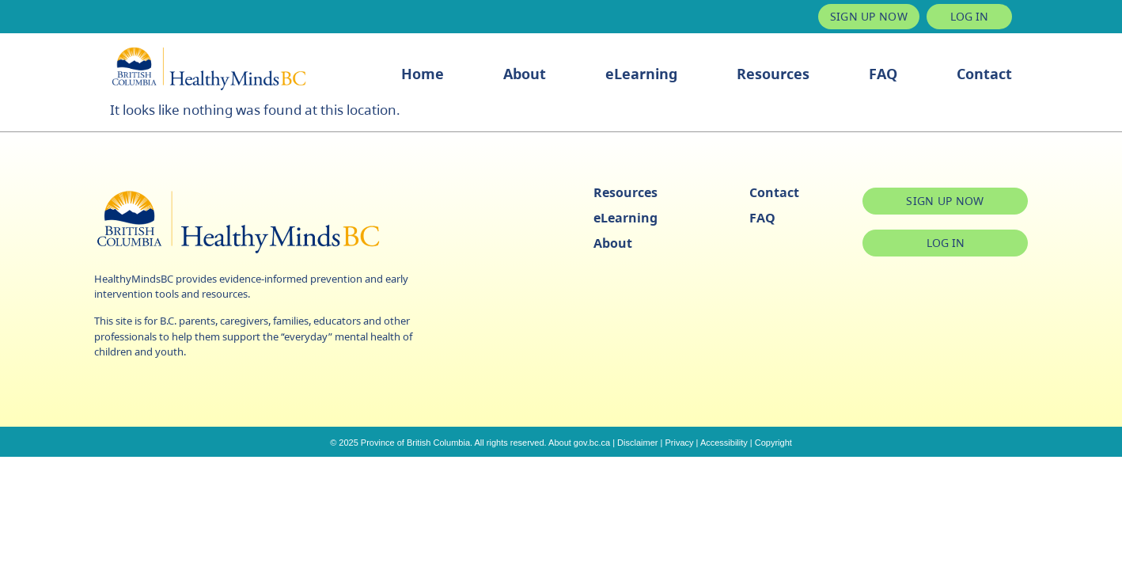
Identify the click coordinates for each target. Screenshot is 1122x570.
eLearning (641, 73)
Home (422, 73)
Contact (984, 73)
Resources (773, 73)
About (524, 73)
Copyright (773, 442)
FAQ (883, 73)
